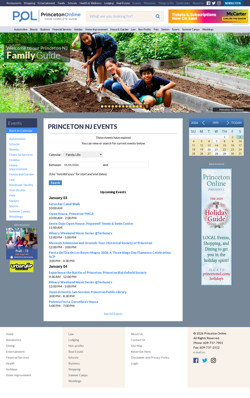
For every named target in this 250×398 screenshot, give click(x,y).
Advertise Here (141, 351)
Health (10, 363)
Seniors (165, 29)
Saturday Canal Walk (64, 204)
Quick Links (183, 3)
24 (240, 149)
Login (134, 363)
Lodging (109, 3)
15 (224, 145)
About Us (198, 3)
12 (201, 145)
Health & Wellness (91, 3)
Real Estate (123, 3)
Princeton (149, 3)
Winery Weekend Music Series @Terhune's (80, 233)
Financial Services (62, 29)
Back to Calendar (20, 130)
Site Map (136, 345)
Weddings (207, 29)
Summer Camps (191, 29)
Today (236, 122)
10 (240, 141)
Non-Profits (144, 29)
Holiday (78, 29)
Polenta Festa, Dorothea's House (73, 302)
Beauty (34, 29)
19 (201, 149)
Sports (175, 29)
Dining (10, 345)
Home (9, 334)
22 (224, 149)
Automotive (20, 29)
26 (201, 153)
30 (232, 153)
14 (216, 145)
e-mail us (199, 352)
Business (45, 29)
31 (240, 153)
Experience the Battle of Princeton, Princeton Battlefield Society (98, 272)
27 (209, 153)
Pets (156, 29)
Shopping (29, 3)
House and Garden (21, 174)
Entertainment (46, 3)
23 (232, 149)
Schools (72, 3)
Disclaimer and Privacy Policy (150, 357)
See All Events (113, 313)
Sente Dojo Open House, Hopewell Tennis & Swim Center (91, 223)
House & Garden (119, 29)
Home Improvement (96, 29)
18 (193, 149)
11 (193, 145)
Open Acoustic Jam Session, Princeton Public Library (88, 292)
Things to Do (165, 3)
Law (133, 29)
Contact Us (138, 340)
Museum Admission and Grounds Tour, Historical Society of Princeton (100, 243)
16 (232, 145)
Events (137, 3)
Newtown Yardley (21, 185)
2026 (194, 122)
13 (209, 145)
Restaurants (13, 3)
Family (61, 3)
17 (240, 145)
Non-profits (76, 345)
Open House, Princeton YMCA (71, 214)
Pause (146, 106)
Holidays (11, 369)
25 (193, 153)
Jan (215, 122)
